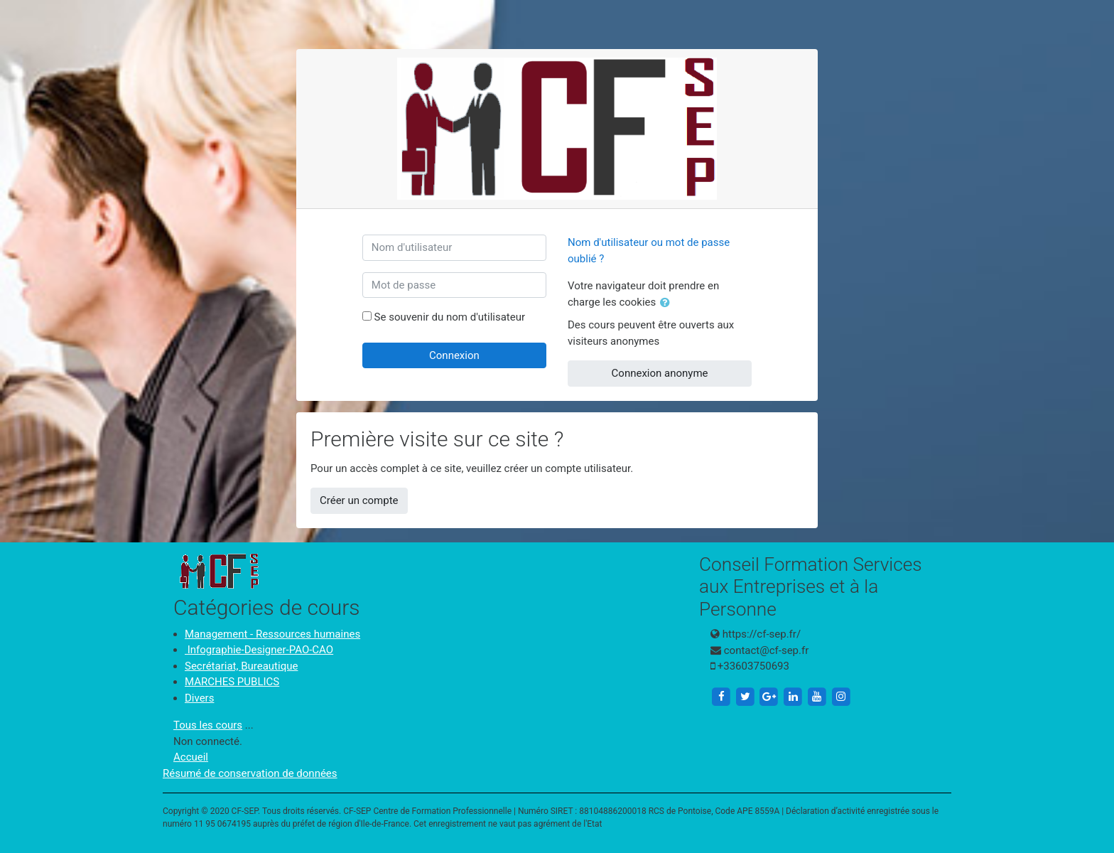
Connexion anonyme (660, 373)
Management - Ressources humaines (272, 634)
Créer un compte (359, 500)
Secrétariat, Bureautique (241, 666)
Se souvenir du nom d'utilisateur (449, 317)
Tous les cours (207, 725)
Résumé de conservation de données (250, 773)
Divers (199, 698)
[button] (668, 303)
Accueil (190, 757)
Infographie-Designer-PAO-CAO (259, 649)
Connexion (454, 355)
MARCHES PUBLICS (232, 681)
